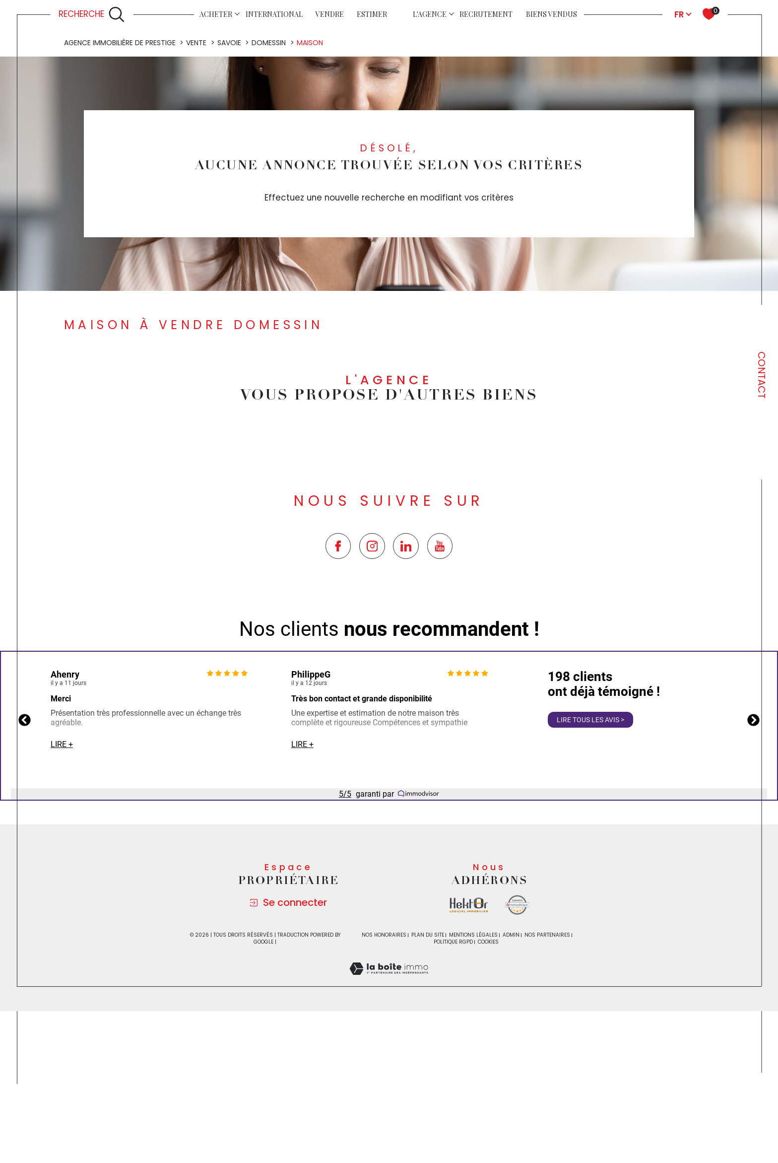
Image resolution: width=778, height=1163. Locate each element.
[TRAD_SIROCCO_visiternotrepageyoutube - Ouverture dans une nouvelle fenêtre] (440, 677)
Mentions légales (473, 1066)
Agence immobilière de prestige (120, 174)
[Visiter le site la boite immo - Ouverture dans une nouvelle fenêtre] (469, 1036)
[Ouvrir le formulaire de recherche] (92, 14)
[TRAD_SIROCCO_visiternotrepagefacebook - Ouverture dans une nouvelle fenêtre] (338, 677)
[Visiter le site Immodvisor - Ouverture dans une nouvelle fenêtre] (517, 1037)
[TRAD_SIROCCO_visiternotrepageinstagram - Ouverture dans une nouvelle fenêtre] (372, 677)
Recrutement (486, 14)
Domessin (269, 174)
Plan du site (427, 1066)
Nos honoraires (384, 1066)
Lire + (62, 876)
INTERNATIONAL (274, 14)
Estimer (372, 14)
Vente (196, 174)
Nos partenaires (547, 1066)
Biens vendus (551, 14)
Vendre (330, 14)
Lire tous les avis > (590, 851)
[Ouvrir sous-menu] (237, 13)
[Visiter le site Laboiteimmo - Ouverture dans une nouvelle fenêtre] (388, 1112)
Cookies (488, 1074)
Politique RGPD (453, 1073)
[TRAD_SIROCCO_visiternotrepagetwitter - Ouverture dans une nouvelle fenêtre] (406, 677)
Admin (511, 1066)
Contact (762, 375)
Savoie (229, 174)
